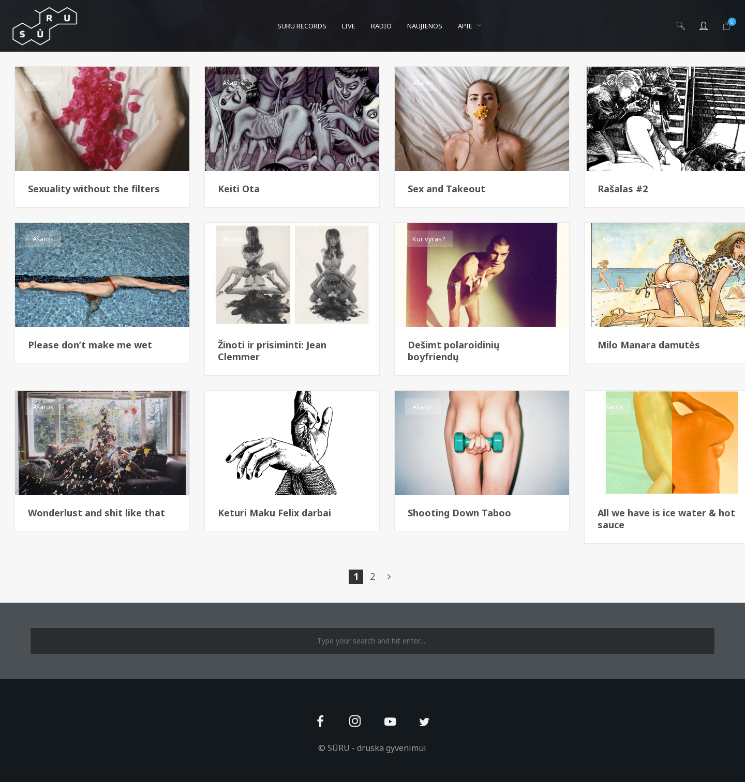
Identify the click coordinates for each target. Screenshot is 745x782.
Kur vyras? (428, 238)
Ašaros (43, 82)
